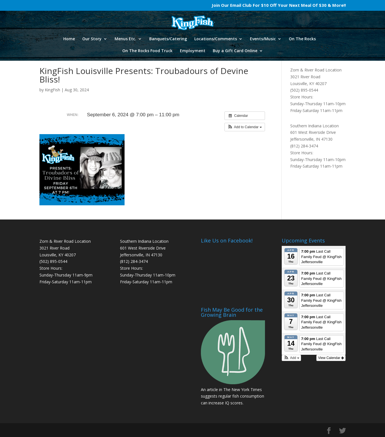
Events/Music (263, 39)
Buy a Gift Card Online (235, 51)
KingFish (52, 89)
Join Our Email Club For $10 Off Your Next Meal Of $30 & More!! (279, 5)
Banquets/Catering (168, 39)
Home (69, 39)
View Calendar (331, 358)
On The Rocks (302, 39)
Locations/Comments (215, 39)
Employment (192, 51)
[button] (245, 127)
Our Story (92, 39)
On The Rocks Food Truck (147, 51)
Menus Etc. (125, 39)
